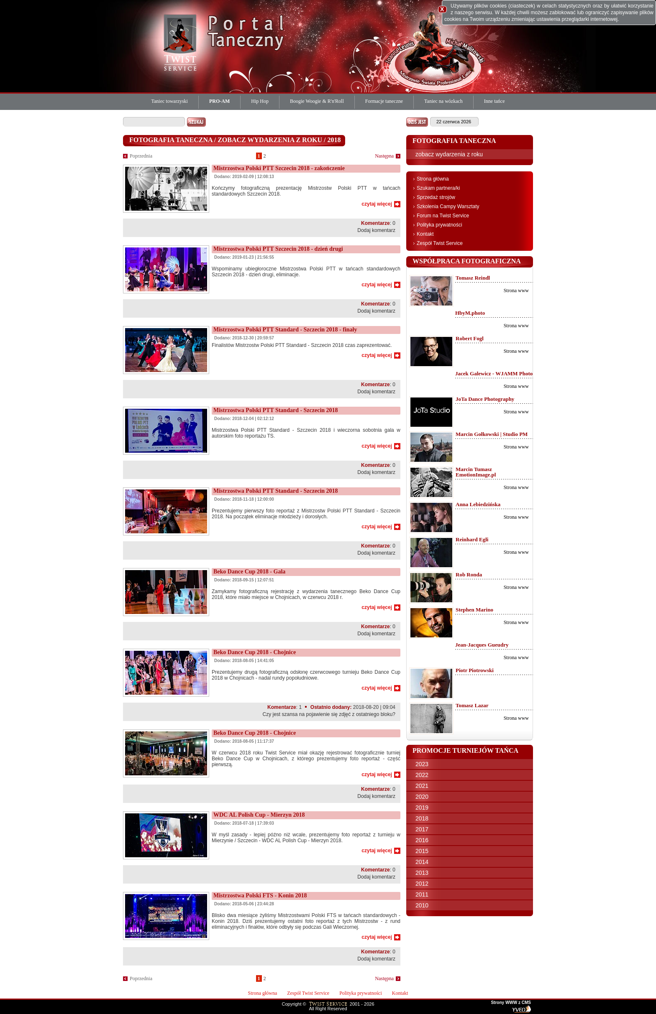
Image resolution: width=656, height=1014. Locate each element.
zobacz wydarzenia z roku (449, 154)
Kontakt (425, 234)
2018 (421, 818)
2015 (421, 851)
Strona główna (433, 179)
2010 (421, 905)
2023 (421, 764)
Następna (384, 156)
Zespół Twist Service (440, 243)
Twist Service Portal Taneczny (181, 41)
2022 (421, 775)
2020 (421, 796)
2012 (421, 883)
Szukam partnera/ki (438, 188)
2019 (421, 807)
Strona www (516, 290)
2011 (421, 894)
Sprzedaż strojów (436, 197)
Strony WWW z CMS (511, 1003)
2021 (421, 785)
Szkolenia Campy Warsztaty (448, 206)
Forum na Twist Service (443, 216)
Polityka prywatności (439, 225)
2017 (421, 829)
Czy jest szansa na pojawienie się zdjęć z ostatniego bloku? (328, 714)
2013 (421, 872)
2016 (421, 840)
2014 (421, 862)
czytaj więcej (376, 204)
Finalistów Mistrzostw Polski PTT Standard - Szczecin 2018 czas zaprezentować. (302, 345)
